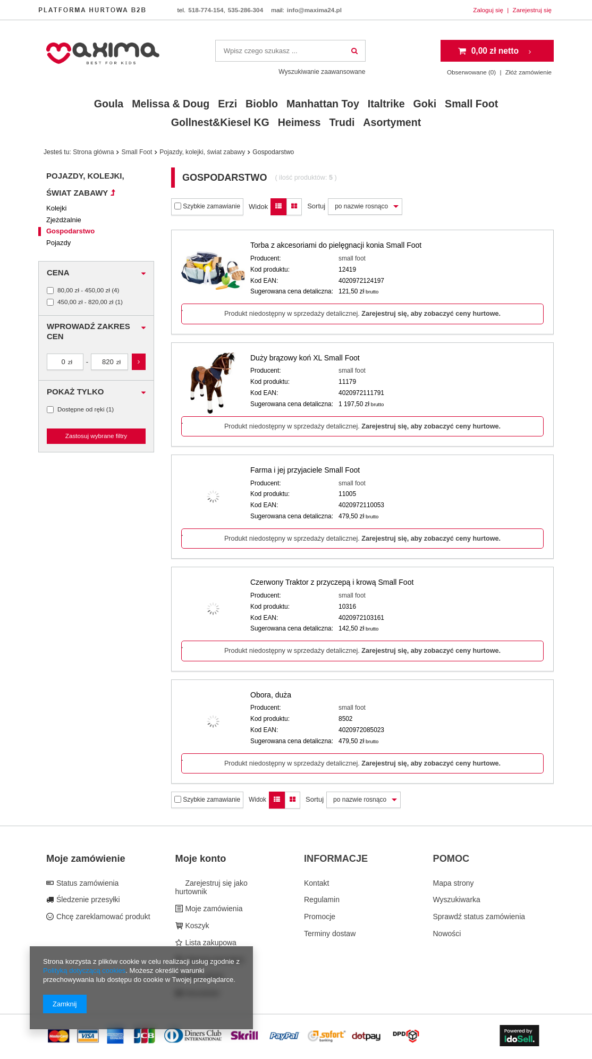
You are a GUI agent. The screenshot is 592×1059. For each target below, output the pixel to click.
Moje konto (200, 858)
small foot (352, 258)
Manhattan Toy (322, 104)
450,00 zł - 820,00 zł (85, 302)
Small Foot (471, 104)
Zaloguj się (489, 9)
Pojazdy (58, 243)
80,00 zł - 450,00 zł (83, 290)
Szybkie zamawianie (207, 206)
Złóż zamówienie (528, 72)
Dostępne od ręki (80, 409)
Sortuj (316, 206)
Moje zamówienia (213, 908)
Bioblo (262, 104)
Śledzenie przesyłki (87, 899)
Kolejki (56, 208)
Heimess (299, 122)
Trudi (341, 122)
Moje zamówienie (85, 858)
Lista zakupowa (209, 942)
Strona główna (93, 152)
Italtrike (386, 104)
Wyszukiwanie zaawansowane (321, 71)
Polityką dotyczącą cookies (84, 970)
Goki (425, 104)
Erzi (227, 104)
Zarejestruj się (532, 9)
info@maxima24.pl (314, 9)
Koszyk (196, 925)
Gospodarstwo (70, 231)
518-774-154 (205, 9)
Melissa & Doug (170, 104)
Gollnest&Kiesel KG (220, 122)
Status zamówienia (86, 883)
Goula (109, 104)
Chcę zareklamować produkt (102, 916)
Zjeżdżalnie (63, 220)
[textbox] (290, 51)
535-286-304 (245, 9)
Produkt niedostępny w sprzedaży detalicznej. (362, 313)
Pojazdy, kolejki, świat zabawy (202, 152)
